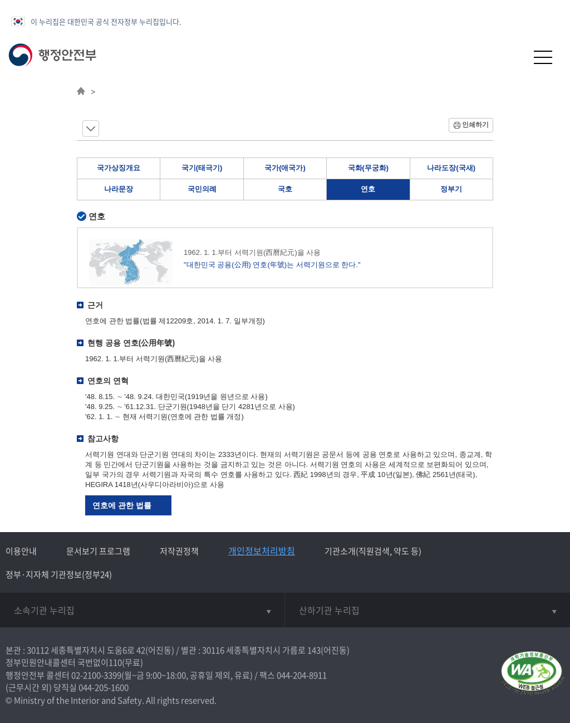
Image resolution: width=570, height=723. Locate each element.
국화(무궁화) (368, 168)
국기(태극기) (202, 168)
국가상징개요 (118, 168)
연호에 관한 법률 (121, 505)
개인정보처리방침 (261, 550)
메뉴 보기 (90, 128)
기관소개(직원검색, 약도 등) (373, 551)
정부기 (451, 189)
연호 (368, 189)
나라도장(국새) (451, 168)
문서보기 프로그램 (98, 551)
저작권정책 (179, 551)
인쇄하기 (475, 125)
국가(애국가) (285, 168)
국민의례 (202, 189)
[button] (516, 57)
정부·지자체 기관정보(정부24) (59, 574)
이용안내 (21, 551)
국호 (285, 189)
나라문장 (118, 189)
